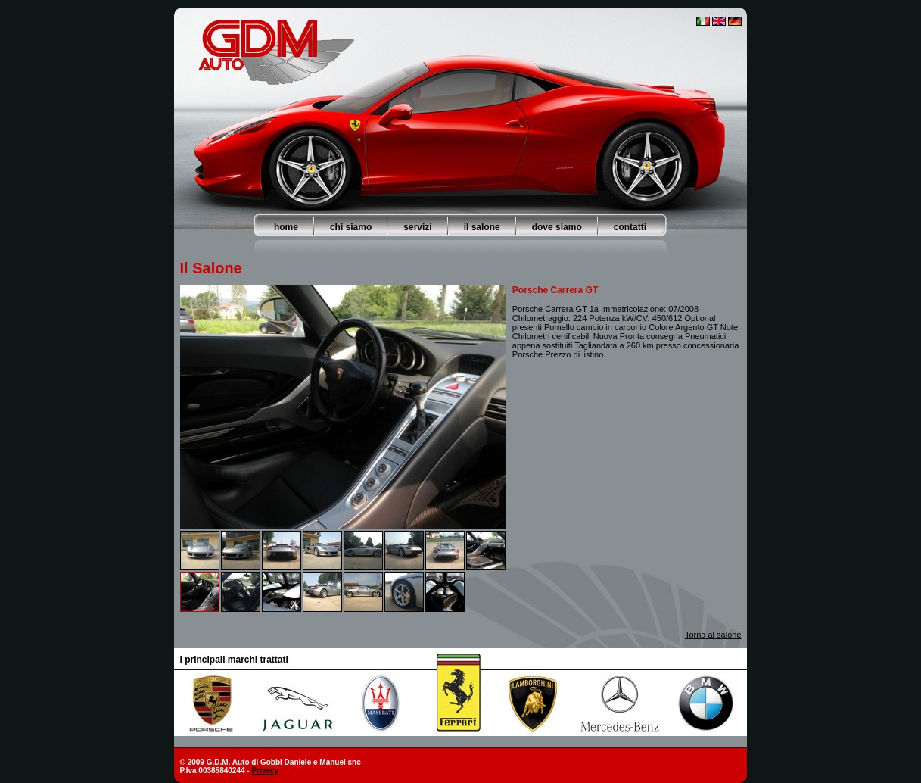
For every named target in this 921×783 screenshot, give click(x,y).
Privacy (264, 770)
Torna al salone (713, 634)
